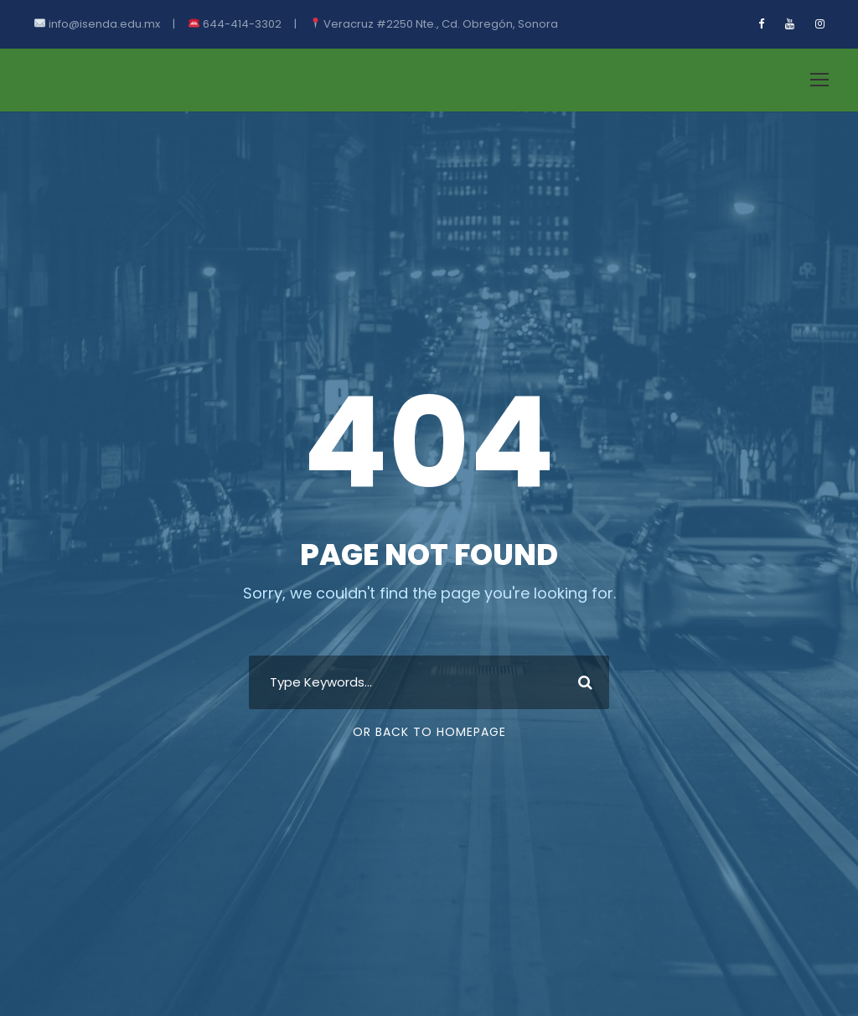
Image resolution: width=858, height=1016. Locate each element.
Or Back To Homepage (429, 731)
